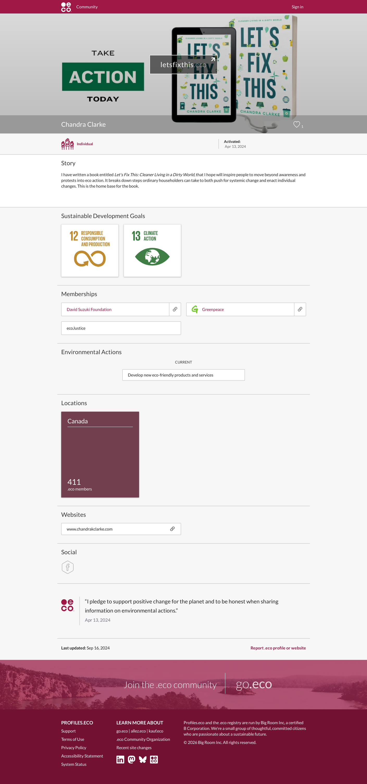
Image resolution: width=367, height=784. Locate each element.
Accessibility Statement (82, 755)
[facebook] (67, 567)
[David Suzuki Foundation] (175, 309)
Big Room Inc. (210, 742)
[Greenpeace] (300, 309)
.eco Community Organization (143, 739)
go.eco (122, 730)
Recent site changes (134, 747)
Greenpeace (208, 309)
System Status (73, 764)
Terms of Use (72, 739)
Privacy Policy (73, 747)
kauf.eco (156, 730)
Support (68, 730)
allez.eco (138, 730)
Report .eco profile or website (278, 647)
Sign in (297, 6)
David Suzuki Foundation (89, 309)
